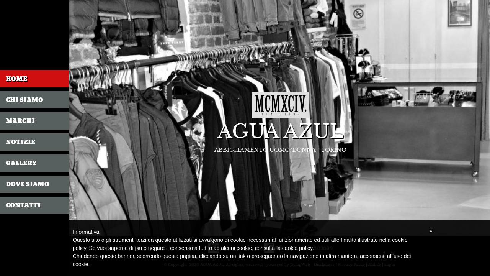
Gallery (21, 163)
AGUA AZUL (280, 131)
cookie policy (297, 248)
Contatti (23, 205)
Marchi (20, 121)
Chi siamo (24, 100)
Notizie (20, 142)
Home (16, 79)
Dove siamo (27, 184)
